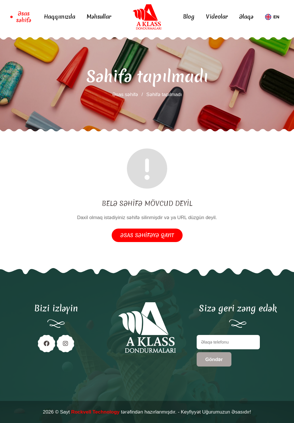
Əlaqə (246, 16)
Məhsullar (99, 16)
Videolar (217, 16)
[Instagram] (65, 343)
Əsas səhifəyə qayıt (147, 235)
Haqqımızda (59, 16)
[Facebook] (46, 343)
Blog (188, 16)
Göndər (214, 359)
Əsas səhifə (23, 17)
